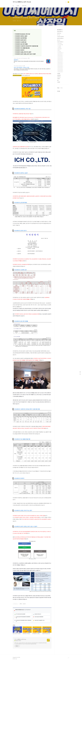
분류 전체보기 (59, 29)
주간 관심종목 (60, 43)
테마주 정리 (24, 5)
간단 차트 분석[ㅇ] (60, 63)
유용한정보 (59, 75)
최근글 (58, 119)
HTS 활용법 (59, 46)
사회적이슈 (59, 76)
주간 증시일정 (60, 44)
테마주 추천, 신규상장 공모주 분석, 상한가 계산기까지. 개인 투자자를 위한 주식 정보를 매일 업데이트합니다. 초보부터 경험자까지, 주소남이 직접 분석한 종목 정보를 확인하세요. (31, 728)
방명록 (18, 5)
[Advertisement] (32, 36)
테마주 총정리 (59, 31)
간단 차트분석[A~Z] (60, 52)
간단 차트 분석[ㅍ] (60, 70)
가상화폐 (58, 73)
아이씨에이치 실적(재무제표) (21, 52)
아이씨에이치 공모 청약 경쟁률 (21, 58)
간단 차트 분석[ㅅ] (60, 62)
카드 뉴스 (58, 40)
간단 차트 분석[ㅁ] (60, 59)
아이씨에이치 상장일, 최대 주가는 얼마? (23, 66)
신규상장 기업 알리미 (60, 36)
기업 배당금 (59, 47)
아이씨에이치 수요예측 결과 (20, 56)
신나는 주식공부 (60, 41)
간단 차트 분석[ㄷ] (60, 56)
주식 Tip (58, 34)
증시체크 (59, 33)
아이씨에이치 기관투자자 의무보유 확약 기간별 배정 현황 (26, 60)
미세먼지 (58, 78)
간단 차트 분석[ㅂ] (60, 60)
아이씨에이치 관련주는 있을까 (21, 50)
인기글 (61, 119)
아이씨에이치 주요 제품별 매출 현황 (22, 62)
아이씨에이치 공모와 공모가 (20, 54)
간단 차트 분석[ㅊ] (60, 66)
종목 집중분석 (60, 48)
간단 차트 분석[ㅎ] (60, 71)
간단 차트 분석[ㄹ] (60, 58)
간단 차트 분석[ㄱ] (60, 54)
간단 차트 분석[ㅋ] (60, 67)
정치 (58, 80)
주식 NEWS (59, 51)
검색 (66, 2)
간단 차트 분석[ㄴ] (60, 55)
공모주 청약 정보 (60, 38)
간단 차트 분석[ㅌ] (60, 69)
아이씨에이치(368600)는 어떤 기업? (22, 48)
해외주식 (59, 50)
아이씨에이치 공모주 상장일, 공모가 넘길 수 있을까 (25, 68)
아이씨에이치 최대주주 (19, 64)
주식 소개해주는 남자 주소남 (22, 2)
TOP (68, 742)
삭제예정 (58, 82)
